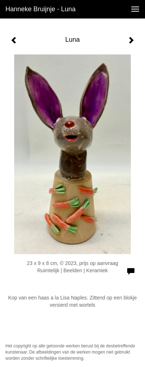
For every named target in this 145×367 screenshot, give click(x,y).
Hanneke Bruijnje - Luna (40, 9)
